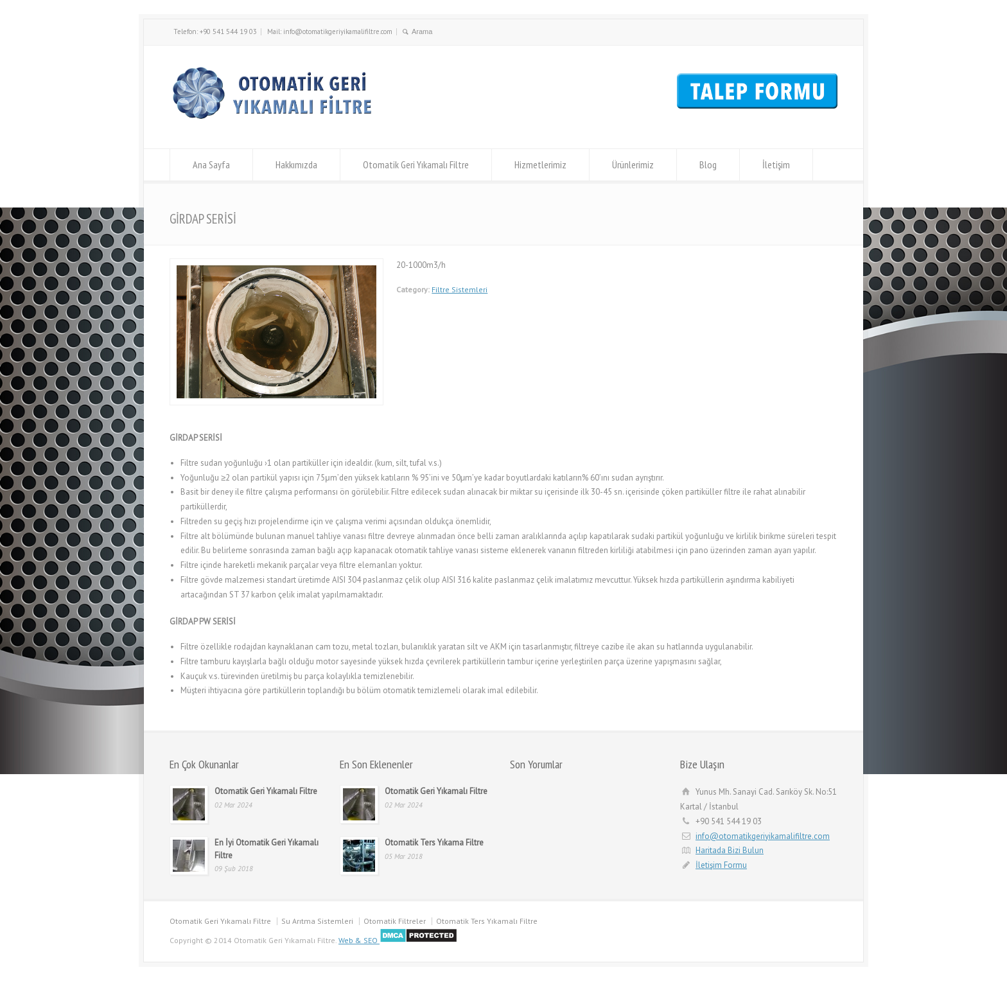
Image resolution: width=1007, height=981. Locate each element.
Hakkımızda (296, 164)
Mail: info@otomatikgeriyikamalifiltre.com (329, 31)
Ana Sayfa (211, 164)
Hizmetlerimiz (540, 164)
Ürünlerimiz (633, 164)
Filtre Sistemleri (459, 289)
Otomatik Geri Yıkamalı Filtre (416, 164)
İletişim (776, 164)
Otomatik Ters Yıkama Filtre (434, 842)
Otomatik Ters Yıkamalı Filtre (487, 921)
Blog (708, 164)
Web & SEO (358, 940)
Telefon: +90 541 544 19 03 (215, 31)
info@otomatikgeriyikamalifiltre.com (763, 836)
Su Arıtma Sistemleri (317, 921)
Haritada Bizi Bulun (730, 850)
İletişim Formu (721, 865)
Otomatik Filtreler (394, 921)
